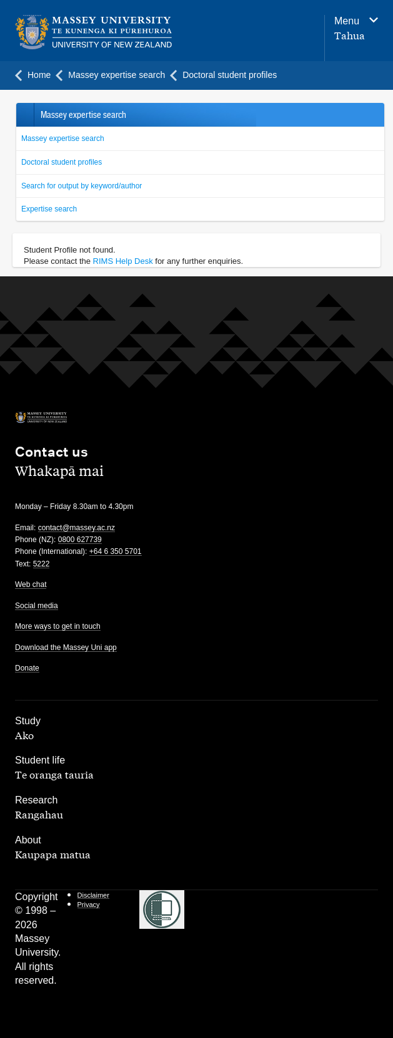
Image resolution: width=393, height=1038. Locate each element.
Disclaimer (93, 895)
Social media (36, 605)
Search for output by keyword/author (81, 186)
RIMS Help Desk (123, 261)
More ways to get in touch (58, 626)
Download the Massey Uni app (66, 647)
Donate (27, 668)
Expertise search (49, 209)
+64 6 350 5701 (115, 551)
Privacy (88, 904)
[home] (129, 32)
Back (24, 115)
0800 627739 (80, 539)
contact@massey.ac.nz (76, 527)
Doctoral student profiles (61, 162)
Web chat (30, 584)
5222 (41, 564)
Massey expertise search (62, 138)
